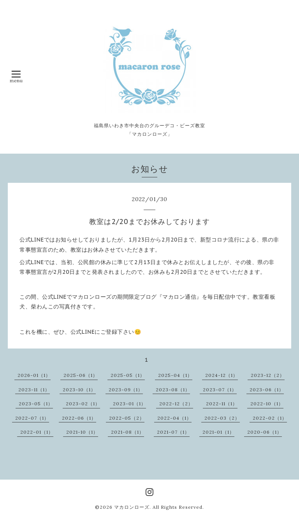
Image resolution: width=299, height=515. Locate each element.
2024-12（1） (221, 375)
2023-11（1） (34, 389)
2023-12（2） (268, 375)
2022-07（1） (32, 418)
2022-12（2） (176, 403)
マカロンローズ (132, 507)
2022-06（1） (79, 418)
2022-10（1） (266, 403)
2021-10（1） (82, 432)
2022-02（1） (270, 418)
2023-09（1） (126, 389)
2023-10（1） (79, 389)
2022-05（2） (126, 418)
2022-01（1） (36, 432)
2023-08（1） (173, 389)
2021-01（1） (218, 432)
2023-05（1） (36, 403)
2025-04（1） (175, 375)
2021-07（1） (173, 432)
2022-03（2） (222, 418)
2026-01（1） (34, 375)
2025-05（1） (128, 375)
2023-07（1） (220, 389)
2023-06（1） (267, 389)
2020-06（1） (264, 432)
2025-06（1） (80, 375)
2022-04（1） (174, 418)
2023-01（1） (129, 403)
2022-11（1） (221, 403)
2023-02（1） (83, 403)
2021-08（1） (127, 432)
